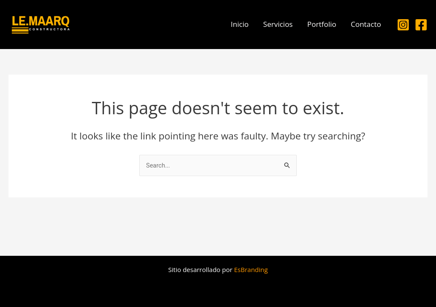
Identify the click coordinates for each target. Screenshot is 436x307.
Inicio (240, 24)
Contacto (366, 24)
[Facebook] (421, 24)
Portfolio (321, 24)
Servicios (278, 24)
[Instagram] (403, 24)
